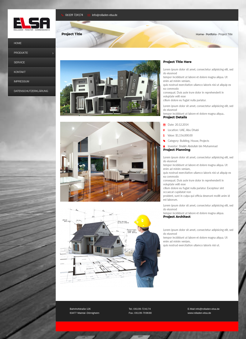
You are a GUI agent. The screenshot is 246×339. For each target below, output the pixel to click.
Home (200, 34)
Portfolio (211, 34)
